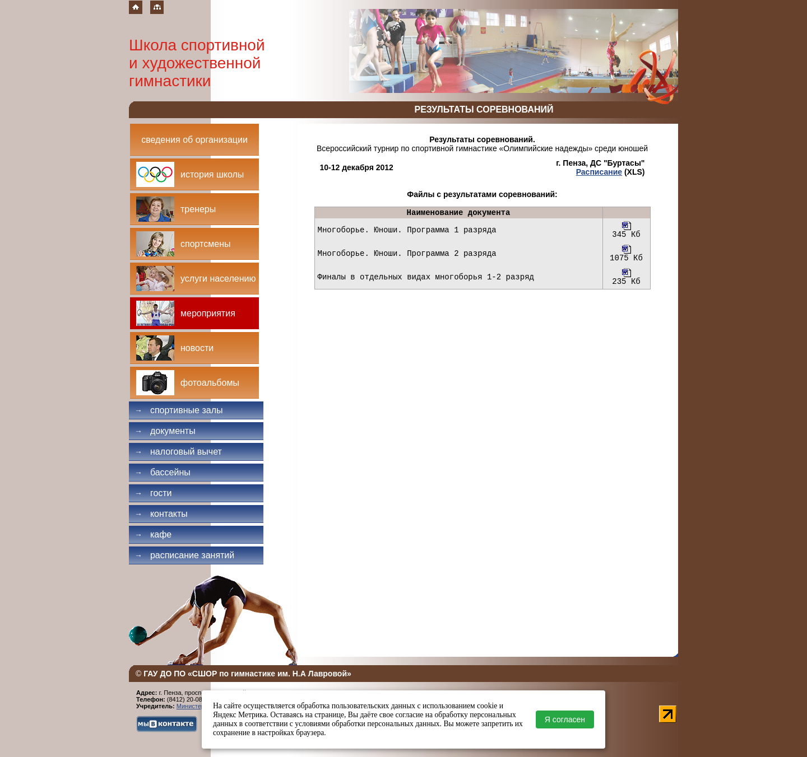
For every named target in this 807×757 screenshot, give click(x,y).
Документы (165, 431)
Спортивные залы (178, 410)
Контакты (161, 513)
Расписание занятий (184, 555)
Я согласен (565, 719)
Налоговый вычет (178, 451)
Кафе (152, 534)
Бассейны (162, 472)
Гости (153, 493)
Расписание (599, 171)
